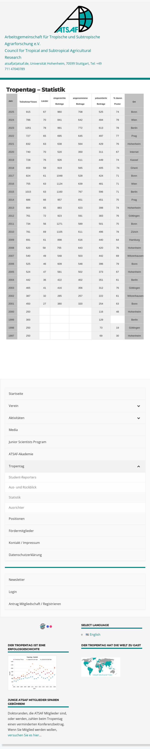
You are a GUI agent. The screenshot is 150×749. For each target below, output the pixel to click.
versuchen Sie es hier (23, 735)
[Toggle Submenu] (138, 406)
